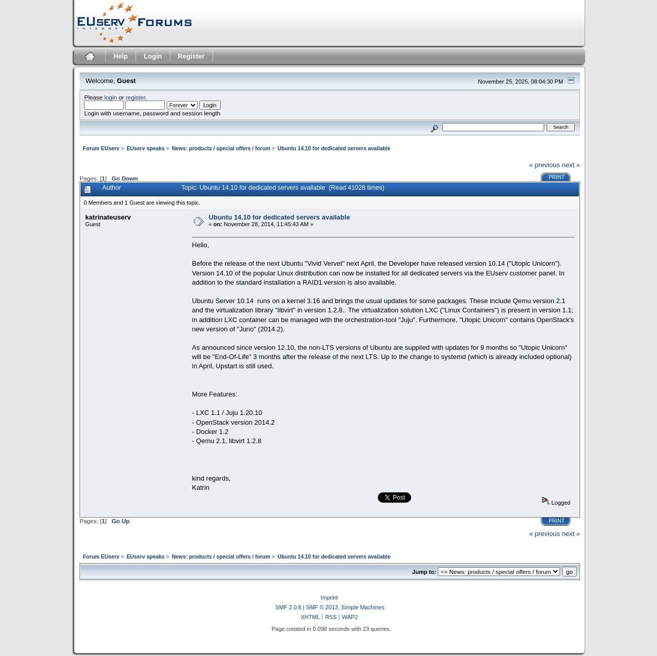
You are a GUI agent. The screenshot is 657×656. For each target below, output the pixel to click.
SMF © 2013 (322, 607)
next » (571, 165)
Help (120, 56)
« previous (544, 165)
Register (191, 56)
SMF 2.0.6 (288, 607)
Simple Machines (362, 607)
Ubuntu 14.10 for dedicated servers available (279, 217)
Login (153, 56)
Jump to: (424, 572)
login (110, 97)
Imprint (329, 597)
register (135, 97)
